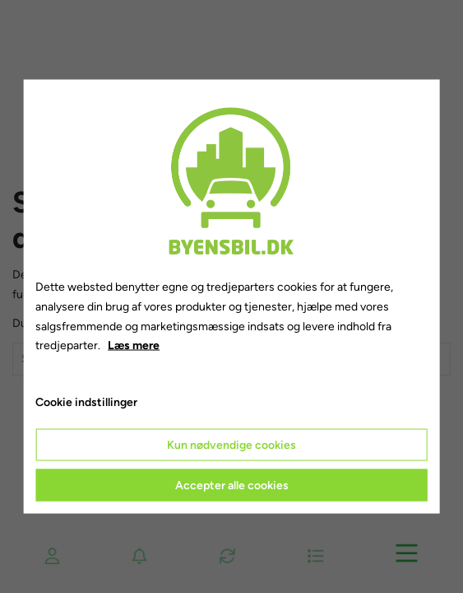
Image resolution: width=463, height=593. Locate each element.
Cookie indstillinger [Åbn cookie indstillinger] (86, 402)
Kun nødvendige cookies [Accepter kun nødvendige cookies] (231, 444)
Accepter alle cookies (232, 485)
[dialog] (231, 297)
